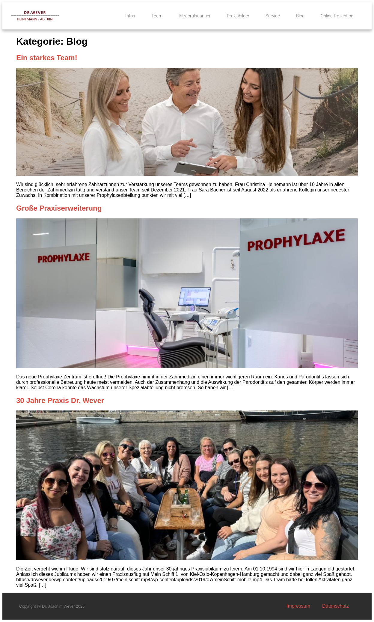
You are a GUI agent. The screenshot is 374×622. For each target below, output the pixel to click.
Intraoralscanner (195, 16)
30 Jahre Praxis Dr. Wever (60, 400)
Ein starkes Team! (46, 58)
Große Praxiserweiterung (59, 208)
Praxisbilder (238, 16)
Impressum (298, 606)
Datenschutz (335, 606)
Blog (300, 16)
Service (273, 16)
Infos (130, 16)
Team (156, 16)
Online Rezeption (337, 16)
